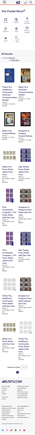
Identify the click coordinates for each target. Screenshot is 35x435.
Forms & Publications (22, 393)
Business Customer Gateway (9, 408)
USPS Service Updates (22, 392)
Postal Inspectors (6, 410)
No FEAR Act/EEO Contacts (24, 413)
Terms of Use (20, 410)
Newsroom (19, 390)
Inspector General (6, 411)
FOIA (18, 411)
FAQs (3, 392)
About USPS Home (21, 388)
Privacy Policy (20, 408)
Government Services (22, 395)
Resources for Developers (8, 417)
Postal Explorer (5, 413)
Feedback (4, 393)
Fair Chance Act (21, 415)
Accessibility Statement (23, 417)
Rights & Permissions (22, 397)
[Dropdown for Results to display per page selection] (24, 367)
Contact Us (4, 388)
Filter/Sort (15, 60)
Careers (4, 398)
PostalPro (4, 419)
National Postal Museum (8, 415)
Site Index (4, 390)
